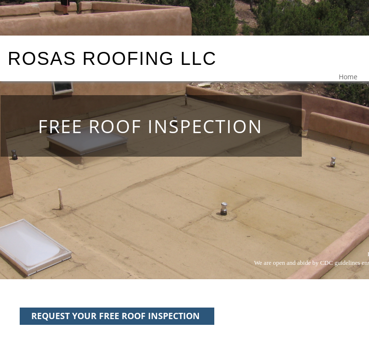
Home (348, 76)
